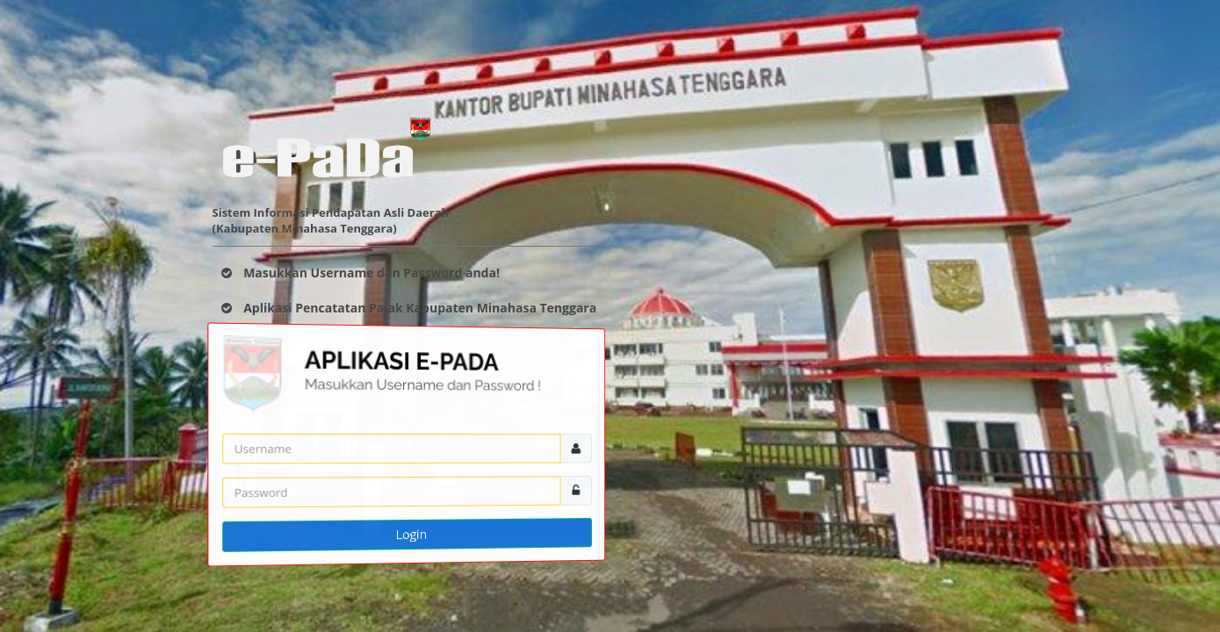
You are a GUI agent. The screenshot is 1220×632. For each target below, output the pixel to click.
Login (410, 533)
